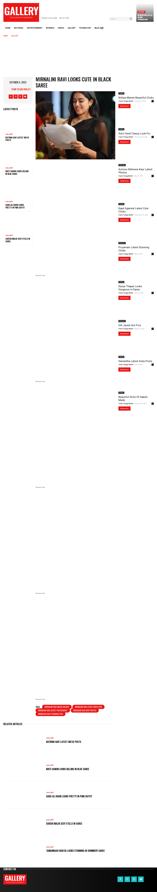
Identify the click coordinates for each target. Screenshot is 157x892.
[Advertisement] (78, 56)
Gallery (14, 35)
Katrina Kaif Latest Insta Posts (17, 139)
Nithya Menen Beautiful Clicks (136, 97)
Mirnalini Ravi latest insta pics (88, 706)
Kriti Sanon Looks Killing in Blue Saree (17, 172)
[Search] (130, 19)
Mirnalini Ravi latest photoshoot (52, 710)
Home (5, 35)
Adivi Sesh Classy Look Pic (134, 133)
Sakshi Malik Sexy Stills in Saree (17, 240)
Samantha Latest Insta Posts (135, 361)
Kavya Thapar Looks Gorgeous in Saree (130, 288)
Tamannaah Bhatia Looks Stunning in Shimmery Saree (75, 851)
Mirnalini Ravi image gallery (57, 706)
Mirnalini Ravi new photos (84, 710)
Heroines (141, 12)
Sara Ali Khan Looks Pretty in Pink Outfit (15, 206)
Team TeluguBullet (125, 176)
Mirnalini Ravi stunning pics (50, 713)
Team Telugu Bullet (21, 89)
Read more (124, 106)
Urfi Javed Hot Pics (129, 325)
